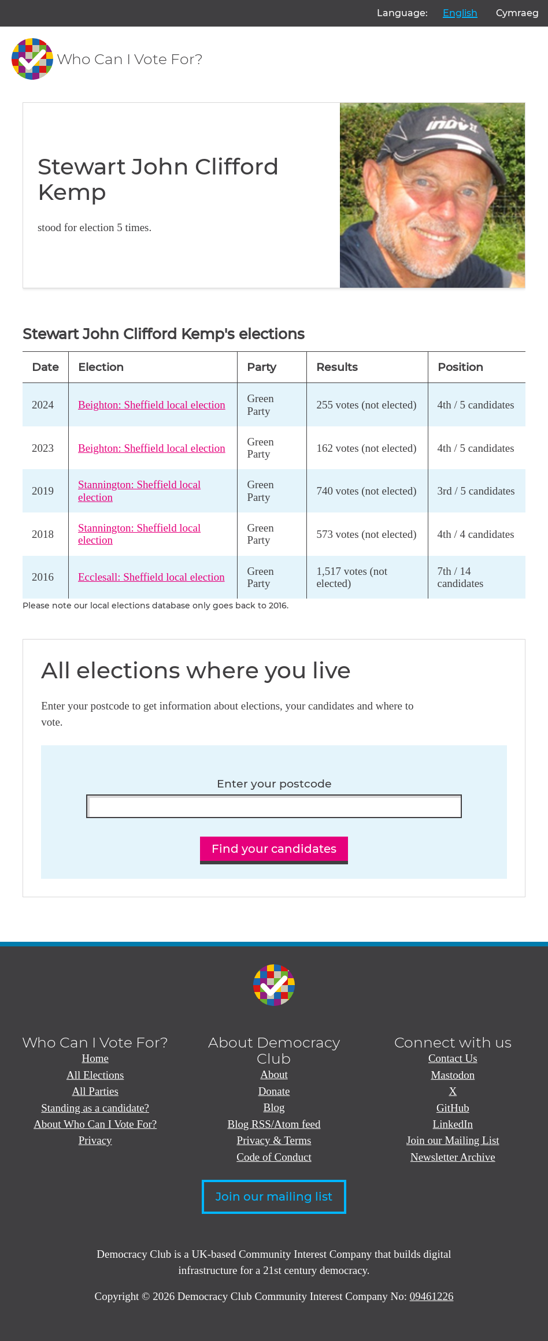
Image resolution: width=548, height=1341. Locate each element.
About (273, 1074)
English (460, 13)
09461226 (432, 1296)
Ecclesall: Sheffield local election (151, 577)
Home (95, 1058)
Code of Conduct (273, 1157)
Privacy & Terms (274, 1140)
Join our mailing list (274, 1196)
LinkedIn (453, 1124)
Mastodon (453, 1075)
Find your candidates (274, 849)
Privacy (95, 1140)
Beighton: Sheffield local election (151, 405)
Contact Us (452, 1058)
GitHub (452, 1108)
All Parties (95, 1091)
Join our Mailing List (452, 1140)
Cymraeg (517, 13)
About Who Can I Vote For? (95, 1124)
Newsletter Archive (452, 1157)
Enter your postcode (274, 784)
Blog (274, 1107)
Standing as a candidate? (95, 1108)
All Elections (95, 1075)
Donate (274, 1091)
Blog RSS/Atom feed (274, 1124)
